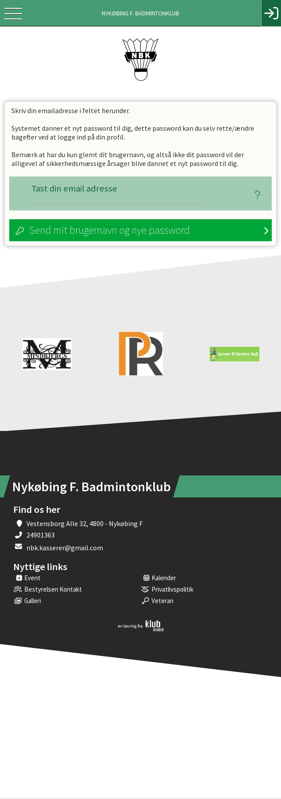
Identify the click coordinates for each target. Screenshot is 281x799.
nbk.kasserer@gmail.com (64, 548)
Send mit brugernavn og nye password (109, 231)
